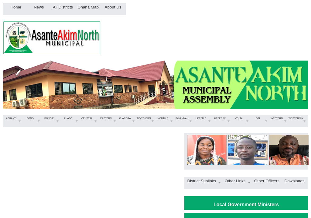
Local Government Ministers (246, 204)
